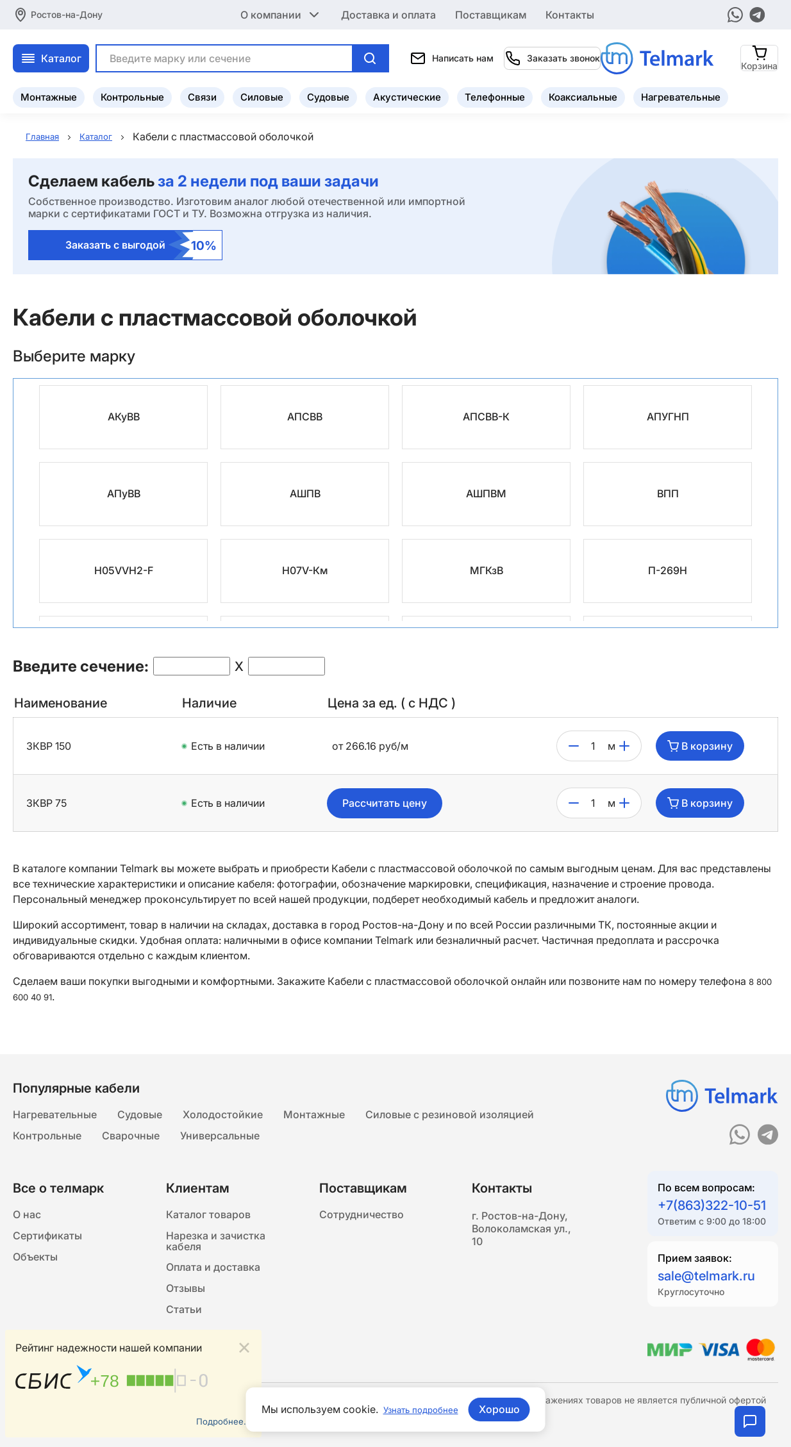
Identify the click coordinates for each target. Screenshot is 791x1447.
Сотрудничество (361, 1225)
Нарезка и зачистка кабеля (215, 1258)
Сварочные (131, 1142)
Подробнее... (219, 1419)
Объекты (35, 1276)
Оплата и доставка (213, 1292)
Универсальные (220, 1142)
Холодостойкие (223, 1116)
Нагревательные (680, 93)
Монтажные (49, 93)
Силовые (261, 93)
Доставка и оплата (388, 12)
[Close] (244, 1343)
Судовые (328, 93)
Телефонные (495, 93)
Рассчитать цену (384, 803)
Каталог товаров (208, 1225)
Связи (202, 93)
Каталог (182, 54)
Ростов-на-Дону (67, 12)
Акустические (407, 93)
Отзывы (185, 1317)
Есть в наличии (228, 746)
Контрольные (132, 93)
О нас (27, 1225)
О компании (281, 13)
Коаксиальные (583, 93)
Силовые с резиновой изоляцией (449, 1116)
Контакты (569, 12)
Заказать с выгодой (141, 245)
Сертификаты (47, 1250)
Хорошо (506, 1409)
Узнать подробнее (420, 1409)
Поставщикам (490, 12)
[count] (593, 746)
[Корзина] (760, 54)
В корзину (700, 746)
